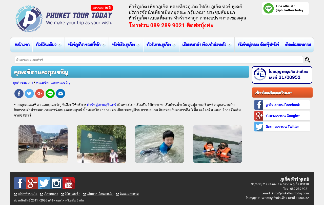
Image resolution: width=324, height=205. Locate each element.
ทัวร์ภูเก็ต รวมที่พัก (84, 44)
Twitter (29, 94)
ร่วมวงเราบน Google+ (283, 116)
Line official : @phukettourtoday (289, 8)
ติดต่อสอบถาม (298, 44)
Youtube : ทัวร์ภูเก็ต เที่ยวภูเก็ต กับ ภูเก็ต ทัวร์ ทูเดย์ (69, 183)
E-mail (60, 94)
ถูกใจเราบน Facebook (283, 105)
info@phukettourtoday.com (290, 193)
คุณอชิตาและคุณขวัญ (53, 82)
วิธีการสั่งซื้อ (72, 194)
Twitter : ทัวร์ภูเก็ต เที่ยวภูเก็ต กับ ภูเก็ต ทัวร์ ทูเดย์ (44, 183)
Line (50, 94)
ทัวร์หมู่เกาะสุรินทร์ (101, 105)
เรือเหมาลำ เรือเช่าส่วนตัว (204, 44)
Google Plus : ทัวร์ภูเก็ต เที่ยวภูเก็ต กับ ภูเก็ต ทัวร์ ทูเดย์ (32, 183)
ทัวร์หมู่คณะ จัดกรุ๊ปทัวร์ (258, 44)
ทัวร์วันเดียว (45, 44)
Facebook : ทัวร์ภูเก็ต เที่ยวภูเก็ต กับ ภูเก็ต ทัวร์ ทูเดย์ (20, 183)
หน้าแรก (21, 44)
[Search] (308, 60)
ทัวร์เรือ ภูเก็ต (123, 44)
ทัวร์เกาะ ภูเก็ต (158, 44)
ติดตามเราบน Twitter (282, 127)
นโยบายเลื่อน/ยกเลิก (100, 194)
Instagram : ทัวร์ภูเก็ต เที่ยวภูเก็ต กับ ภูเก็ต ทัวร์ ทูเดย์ (56, 183)
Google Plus (39, 94)
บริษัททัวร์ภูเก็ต (27, 194)
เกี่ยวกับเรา (51, 194)
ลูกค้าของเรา (23, 82)
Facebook (19, 94)
